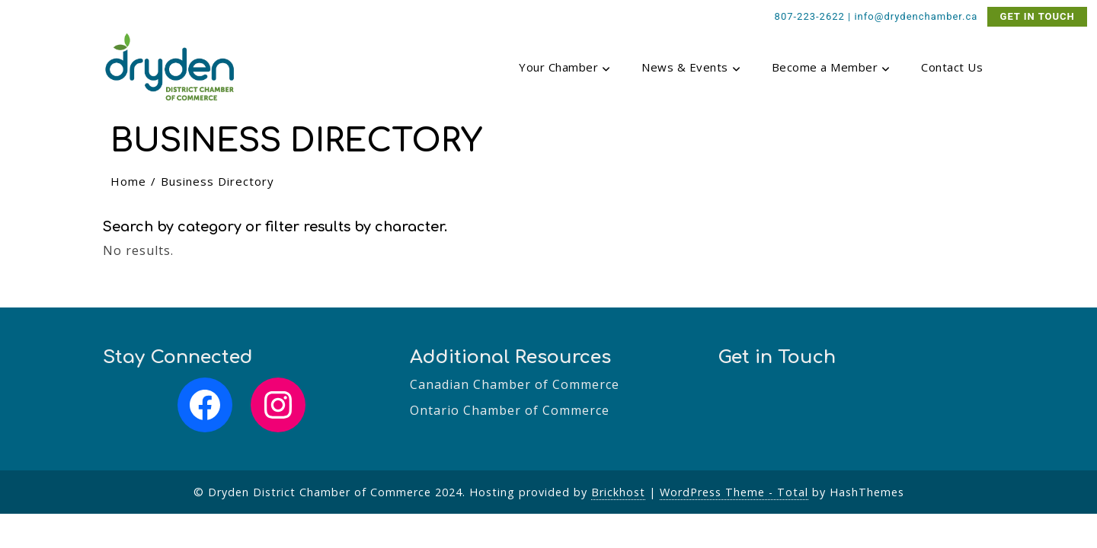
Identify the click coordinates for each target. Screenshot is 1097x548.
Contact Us (952, 67)
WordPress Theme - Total (734, 492)
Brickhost (618, 492)
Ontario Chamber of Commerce (509, 410)
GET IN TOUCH (1037, 16)
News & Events (691, 68)
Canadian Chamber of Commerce (514, 384)
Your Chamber (565, 68)
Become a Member (831, 68)
